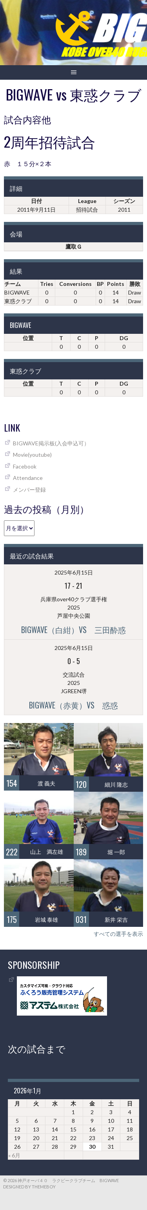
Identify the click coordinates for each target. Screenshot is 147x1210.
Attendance (28, 477)
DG (124, 338)
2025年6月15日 (73, 572)
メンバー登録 (29, 489)
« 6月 (14, 1155)
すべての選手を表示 (118, 933)
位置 (28, 338)
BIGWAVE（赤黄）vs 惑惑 (73, 705)
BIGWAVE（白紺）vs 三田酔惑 (73, 629)
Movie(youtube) (32, 454)
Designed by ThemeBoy (29, 1186)
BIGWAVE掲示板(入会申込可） (51, 443)
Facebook (24, 466)
